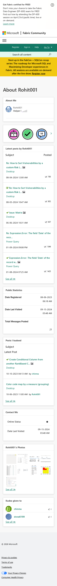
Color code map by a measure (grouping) (27, 384)
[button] (11, 459)
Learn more (8, 23)
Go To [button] (47, 47)
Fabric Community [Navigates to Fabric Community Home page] (34, 33)
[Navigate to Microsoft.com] (10, 33)
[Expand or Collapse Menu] (4, 40)
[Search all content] (32, 54)
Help (37, 47)
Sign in (27, 47)
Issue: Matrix (16, 212)
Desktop (10, 171)
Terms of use (7, 562)
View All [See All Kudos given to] (11, 522)
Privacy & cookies (9, 557)
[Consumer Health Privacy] (29, 577)
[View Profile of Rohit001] (36, 394)
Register (15, 47)
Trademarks (7, 567)
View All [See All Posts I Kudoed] (10, 401)
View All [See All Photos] (11, 489)
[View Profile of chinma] (35, 373)
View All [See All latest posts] (10, 279)
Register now (38, 73)
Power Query (12, 241)
